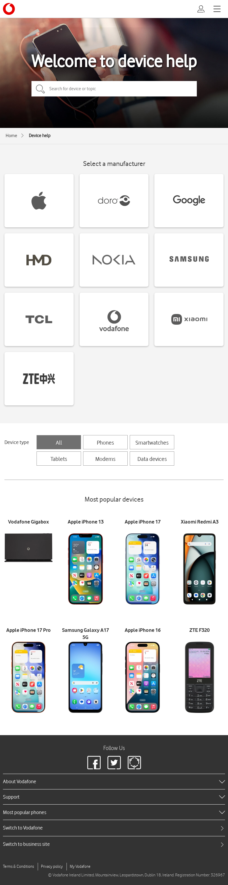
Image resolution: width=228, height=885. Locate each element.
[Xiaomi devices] (189, 319)
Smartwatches (152, 442)
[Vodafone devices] (114, 319)
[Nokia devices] (114, 260)
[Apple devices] (39, 200)
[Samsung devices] (189, 260)
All (59, 442)
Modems (105, 459)
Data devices (152, 459)
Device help (39, 135)
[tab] (114, 828)
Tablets (58, 459)
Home (11, 135)
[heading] (114, 781)
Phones (105, 442)
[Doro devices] (114, 200)
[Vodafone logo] (9, 9)
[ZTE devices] (39, 378)
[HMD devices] (39, 260)
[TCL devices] (39, 319)
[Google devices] (189, 200)
